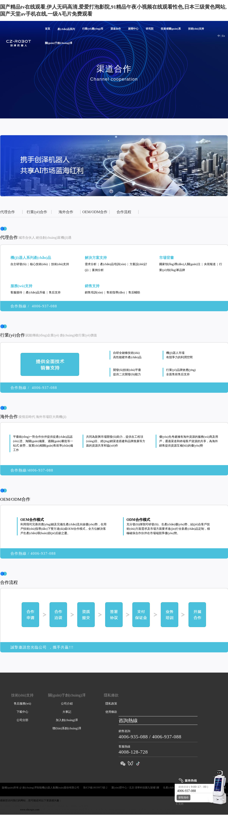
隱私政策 (111, 703)
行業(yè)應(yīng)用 (92, 28)
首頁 (47, 28)
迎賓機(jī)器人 (160, 793)
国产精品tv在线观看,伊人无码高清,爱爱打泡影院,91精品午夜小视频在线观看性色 (45, 806)
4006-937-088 (166, 736)
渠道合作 (116, 28)
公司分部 (22, 720)
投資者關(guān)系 (171, 28)
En (223, 36)
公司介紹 (67, 703)
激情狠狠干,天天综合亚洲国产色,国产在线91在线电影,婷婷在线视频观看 (155, 809)
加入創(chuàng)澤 (67, 720)
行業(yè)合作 (37, 212)
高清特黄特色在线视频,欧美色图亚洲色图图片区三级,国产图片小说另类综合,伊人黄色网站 (125, 813)
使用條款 (111, 711)
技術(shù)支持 (196, 28)
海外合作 (66, 212)
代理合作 (7, 212)
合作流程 (124, 212)
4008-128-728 (133, 752)
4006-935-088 (133, 736)
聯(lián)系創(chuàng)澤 (67, 728)
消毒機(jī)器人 (124, 793)
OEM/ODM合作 (95, 212)
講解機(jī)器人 (142, 793)
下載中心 (22, 711)
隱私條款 (111, 695)
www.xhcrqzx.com (9, 809)
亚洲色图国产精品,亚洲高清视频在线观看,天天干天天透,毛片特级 (77, 809)
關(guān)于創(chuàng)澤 (58, 43)
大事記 (66, 711)
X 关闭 (178, 804)
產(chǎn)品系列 (66, 29)
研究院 (149, 28)
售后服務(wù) (22, 703)
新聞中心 (133, 28)
